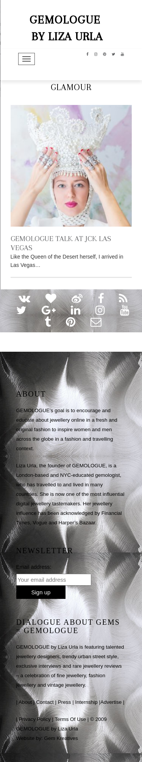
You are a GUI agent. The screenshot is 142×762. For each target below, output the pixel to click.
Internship (86, 702)
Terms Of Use (70, 719)
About (25, 702)
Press (64, 702)
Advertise (111, 702)
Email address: (33, 567)
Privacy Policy (35, 719)
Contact (45, 702)
